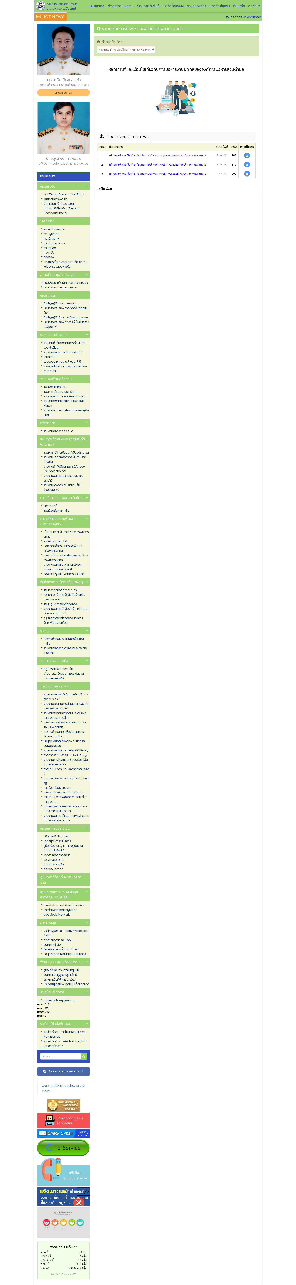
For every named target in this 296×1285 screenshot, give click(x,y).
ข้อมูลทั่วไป (47, 186)
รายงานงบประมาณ (53, 334)
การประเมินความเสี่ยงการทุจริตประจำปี (66, 771)
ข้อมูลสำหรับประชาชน (55, 828)
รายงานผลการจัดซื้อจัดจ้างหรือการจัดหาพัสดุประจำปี (65, 611)
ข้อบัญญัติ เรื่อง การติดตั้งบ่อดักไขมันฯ (65, 310)
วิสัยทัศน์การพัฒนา (55, 199)
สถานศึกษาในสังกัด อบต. (57, 274)
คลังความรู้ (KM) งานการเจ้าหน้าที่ (64, 573)
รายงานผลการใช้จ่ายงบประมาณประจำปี (63, 478)
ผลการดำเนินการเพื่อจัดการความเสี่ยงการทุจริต (64, 734)
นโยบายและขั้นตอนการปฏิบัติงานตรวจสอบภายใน (64, 675)
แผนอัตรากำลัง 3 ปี (55, 541)
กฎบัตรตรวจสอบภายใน (58, 668)
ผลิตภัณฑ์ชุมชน (219, 5)
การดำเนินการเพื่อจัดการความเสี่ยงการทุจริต (65, 799)
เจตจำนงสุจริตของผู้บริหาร (60, 909)
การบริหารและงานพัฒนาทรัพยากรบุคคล (57, 521)
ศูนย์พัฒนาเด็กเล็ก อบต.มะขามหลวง (66, 282)
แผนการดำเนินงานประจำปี (59, 391)
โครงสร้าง (47, 221)
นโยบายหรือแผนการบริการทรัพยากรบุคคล (66, 534)
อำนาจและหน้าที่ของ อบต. (59, 203)
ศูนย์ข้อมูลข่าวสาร (52, 992)
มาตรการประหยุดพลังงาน (59, 1000)
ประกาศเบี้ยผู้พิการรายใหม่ (60, 979)
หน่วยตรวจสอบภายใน (57, 266)
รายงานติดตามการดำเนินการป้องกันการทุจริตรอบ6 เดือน (66, 706)
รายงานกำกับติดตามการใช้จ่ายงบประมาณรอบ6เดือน (64, 468)
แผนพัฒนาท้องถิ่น (55, 387)
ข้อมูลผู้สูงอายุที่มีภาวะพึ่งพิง (61, 949)
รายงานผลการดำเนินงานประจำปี (63, 352)
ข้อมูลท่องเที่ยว (196, 5)
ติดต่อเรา (254, 5)
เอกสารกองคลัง (54, 864)
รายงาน (45, 630)
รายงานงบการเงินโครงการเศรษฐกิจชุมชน (66, 412)
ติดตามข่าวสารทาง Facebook (63, 1071)
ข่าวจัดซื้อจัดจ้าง (173, 5)
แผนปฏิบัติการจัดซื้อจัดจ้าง (60, 604)
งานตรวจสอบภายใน (54, 660)
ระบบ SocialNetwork (57, 914)
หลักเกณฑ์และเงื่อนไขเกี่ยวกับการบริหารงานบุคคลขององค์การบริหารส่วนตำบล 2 (157, 164)
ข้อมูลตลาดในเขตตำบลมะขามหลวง (65, 954)
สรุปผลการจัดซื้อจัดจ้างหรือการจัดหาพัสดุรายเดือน (63, 620)
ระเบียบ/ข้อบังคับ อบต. (56, 1023)
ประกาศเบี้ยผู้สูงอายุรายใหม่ (60, 974)
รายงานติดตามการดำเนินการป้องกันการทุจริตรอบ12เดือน (66, 715)
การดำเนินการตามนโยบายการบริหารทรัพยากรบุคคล (66, 557)
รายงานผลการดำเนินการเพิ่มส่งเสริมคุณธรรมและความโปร (66, 818)
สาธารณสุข (48, 922)
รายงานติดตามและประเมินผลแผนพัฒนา (64, 403)
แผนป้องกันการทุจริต (57, 510)
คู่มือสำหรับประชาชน (56, 836)
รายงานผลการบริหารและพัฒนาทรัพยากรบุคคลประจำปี (63, 566)
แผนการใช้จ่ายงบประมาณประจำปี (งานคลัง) (63, 441)
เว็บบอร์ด (239, 5)
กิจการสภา (47, 423)
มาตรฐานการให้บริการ (57, 841)
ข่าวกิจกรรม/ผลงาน (120, 5)
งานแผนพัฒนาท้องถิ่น (56, 378)
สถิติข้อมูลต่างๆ (53, 869)
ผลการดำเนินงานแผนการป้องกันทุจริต (64, 641)
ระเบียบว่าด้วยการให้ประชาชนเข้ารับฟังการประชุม (65, 1034)
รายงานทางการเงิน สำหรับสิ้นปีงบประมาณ (62, 487)
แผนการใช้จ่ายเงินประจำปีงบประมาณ (66, 452)
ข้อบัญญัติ (47, 295)
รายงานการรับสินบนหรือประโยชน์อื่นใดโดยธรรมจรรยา (66, 762)
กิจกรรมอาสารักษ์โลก (57, 940)
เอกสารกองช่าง (53, 859)
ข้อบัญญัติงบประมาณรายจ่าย (62, 303)
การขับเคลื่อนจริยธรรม (57, 787)
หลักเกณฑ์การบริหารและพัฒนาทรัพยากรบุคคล (63, 548)
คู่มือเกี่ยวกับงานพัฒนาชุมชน (61, 970)
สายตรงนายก (63, 92)
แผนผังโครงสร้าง (54, 229)
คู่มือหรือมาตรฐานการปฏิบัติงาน (63, 845)
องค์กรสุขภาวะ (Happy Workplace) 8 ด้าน (66, 933)
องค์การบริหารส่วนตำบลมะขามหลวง (63, 1088)
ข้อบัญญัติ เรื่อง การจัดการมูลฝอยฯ (66, 317)
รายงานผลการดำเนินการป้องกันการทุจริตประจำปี (66, 696)
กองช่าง (49, 257)
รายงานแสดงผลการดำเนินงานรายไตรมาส (65, 459)
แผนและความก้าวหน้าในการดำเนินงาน (66, 396)
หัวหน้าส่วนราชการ (55, 243)
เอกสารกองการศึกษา (57, 855)
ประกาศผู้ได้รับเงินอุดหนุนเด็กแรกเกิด (66, 984)
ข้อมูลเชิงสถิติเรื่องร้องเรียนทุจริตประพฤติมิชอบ (64, 743)
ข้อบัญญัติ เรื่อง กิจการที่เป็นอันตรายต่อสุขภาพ (66, 324)
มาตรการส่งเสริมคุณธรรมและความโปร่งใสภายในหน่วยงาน (65, 808)
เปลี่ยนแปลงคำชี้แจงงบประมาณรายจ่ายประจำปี (65, 368)
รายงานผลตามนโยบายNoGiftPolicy (66, 750)
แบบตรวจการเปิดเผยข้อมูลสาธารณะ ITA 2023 (59, 894)
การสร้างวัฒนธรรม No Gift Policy (65, 755)
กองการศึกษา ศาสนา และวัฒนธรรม (65, 261)
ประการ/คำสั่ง (52, 944)
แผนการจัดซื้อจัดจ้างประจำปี (61, 590)
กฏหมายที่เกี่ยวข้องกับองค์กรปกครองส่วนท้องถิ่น (62, 210)
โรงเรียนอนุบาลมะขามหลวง (60, 287)
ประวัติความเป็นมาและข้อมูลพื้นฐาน (65, 194)
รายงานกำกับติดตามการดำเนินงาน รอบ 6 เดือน (65, 345)
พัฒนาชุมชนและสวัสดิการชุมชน (62, 962)
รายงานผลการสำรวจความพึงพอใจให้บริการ (65, 650)
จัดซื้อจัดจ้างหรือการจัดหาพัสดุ (61, 581)
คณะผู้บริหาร (51, 233)
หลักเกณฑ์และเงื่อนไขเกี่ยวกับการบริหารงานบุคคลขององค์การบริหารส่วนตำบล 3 (157, 155)
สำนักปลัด (50, 247)
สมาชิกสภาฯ (51, 238)
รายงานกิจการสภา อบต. (59, 431)
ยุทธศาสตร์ (50, 505)
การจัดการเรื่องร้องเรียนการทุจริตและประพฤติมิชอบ (65, 724)
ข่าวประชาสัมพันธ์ (148, 5)
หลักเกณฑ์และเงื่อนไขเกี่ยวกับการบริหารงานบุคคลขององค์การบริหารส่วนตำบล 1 (157, 173)
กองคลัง (49, 252)
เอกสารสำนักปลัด (54, 850)
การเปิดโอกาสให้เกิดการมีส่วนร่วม (65, 905)
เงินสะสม (49, 356)
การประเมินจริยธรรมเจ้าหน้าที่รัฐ (63, 792)
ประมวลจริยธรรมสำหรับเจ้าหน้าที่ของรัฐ (66, 780)
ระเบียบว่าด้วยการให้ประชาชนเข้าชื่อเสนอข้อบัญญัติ (65, 1043)
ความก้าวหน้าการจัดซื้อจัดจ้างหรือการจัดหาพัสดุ (64, 597)
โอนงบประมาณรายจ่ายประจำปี (62, 361)
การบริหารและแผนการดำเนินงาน (63, 497)
